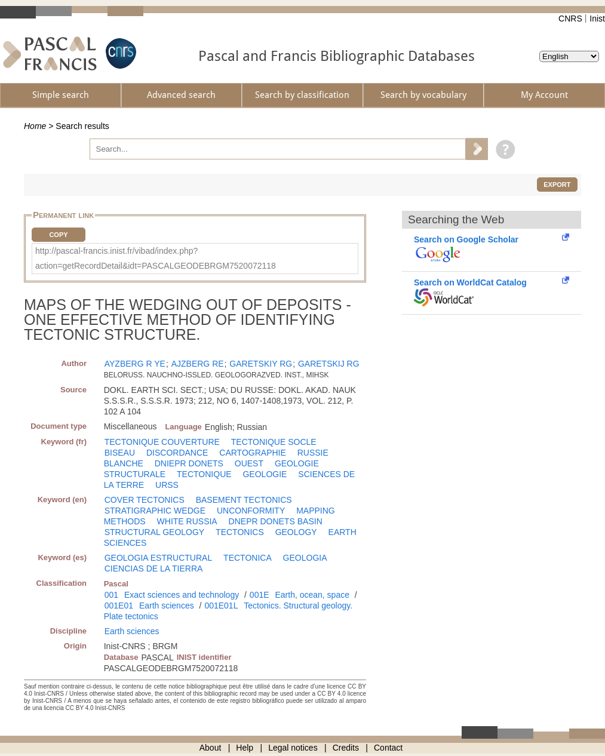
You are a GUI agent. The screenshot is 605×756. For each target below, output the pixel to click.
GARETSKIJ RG (329, 363)
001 (111, 595)
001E (259, 595)
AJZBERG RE (197, 363)
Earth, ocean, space (312, 595)
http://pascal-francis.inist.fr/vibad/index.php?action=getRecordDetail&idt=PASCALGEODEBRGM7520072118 (155, 258)
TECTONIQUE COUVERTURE (162, 442)
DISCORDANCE (177, 452)
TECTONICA (247, 558)
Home (35, 126)
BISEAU (120, 452)
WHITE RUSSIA (187, 521)
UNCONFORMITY (251, 510)
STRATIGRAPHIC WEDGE (155, 510)
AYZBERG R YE (135, 363)
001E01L (221, 605)
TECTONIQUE (204, 474)
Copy (58, 234)
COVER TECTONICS (145, 500)
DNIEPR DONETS (189, 463)
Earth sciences (166, 605)
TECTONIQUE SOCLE (274, 442)
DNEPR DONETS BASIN (276, 521)
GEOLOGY (296, 532)
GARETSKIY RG (260, 363)
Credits (346, 747)
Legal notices (293, 747)
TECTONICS (240, 532)
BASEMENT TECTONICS (244, 500)
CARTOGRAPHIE (252, 452)
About (210, 747)
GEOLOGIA (305, 558)
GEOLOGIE (264, 474)
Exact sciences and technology (181, 595)
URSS (167, 485)
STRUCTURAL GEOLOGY (155, 532)
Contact (388, 747)
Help (244, 747)
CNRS (570, 18)
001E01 (119, 605)
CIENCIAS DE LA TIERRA (154, 568)
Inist (597, 18)
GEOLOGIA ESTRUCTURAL (158, 558)
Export (556, 184)
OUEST (249, 463)
